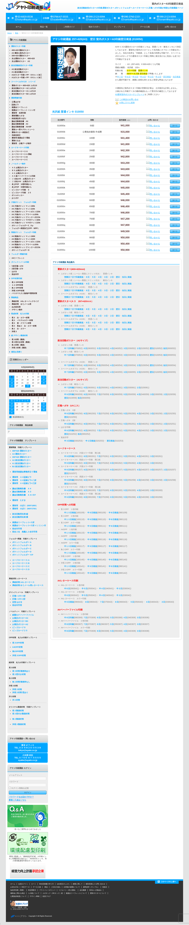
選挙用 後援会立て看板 (20, 138)
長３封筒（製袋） (18, 339)
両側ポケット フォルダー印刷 (23, 232)
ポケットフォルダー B (21, 545)
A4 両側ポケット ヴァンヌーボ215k (25, 247)
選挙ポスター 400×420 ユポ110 (24, 85)
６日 (87, 277)
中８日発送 (113, 513)
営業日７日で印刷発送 (73, 277)
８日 (85, 394)
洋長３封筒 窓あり (20, 692)
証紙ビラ (14, 105)
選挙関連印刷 (16, 98)
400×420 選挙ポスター (20, 50)
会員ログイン (23, 884)
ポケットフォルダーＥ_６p (22, 226)
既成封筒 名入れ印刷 (20, 314)
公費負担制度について (18, 896)
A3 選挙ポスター (19, 454)
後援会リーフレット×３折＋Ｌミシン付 (29, 525)
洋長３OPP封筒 (17, 291)
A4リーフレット (17, 258)
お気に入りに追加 (125, 102)
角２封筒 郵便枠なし (21, 682)
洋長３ (14, 331)
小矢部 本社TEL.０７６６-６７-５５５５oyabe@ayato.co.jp (27, 757)
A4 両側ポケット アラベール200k (24, 245)
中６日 (128, 77)
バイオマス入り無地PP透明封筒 (24, 293)
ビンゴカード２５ (20, 630)
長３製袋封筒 (18, 710)
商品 (16, 33)
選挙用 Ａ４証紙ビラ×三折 (24, 483)
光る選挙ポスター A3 (20, 61)
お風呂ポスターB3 (20, 621)
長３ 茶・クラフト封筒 (21, 323)
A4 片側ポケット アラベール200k (24, 214)
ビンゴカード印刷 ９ (20, 190)
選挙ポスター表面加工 (20, 132)
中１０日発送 (70, 513)
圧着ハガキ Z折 (19, 599)
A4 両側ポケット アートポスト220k (25, 242)
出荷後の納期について (72, 887)
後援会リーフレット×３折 (23, 522)
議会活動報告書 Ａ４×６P (24, 495)
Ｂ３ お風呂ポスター (19, 170)
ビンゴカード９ (19, 627)
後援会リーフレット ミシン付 (23, 110)
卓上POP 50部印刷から (21, 187)
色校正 (104, 887)
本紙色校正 (15, 135)
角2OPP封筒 (17, 651)
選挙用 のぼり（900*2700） (25, 509)
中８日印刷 (69, 617)
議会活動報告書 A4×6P (21, 127)
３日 (106, 277)
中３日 (151, 77)
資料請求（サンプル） (91, 887)
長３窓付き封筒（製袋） (21, 342)
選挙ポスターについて (98, 893)
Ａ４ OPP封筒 (17, 285)
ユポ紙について (33, 893)
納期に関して (78, 884)
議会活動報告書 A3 (19, 124)
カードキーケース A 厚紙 (21, 154)
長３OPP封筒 (18, 643)
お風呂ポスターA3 (20, 618)
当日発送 (176, 77)
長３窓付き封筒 (19, 674)
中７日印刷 (69, 348)
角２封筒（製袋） (18, 345)
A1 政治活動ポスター (19, 72)
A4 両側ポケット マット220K (23, 239)
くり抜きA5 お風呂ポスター (23, 179)
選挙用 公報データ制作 (21, 143)
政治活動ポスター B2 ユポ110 (23, 94)
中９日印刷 (69, 394)
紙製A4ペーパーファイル (23, 615)
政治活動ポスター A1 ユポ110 (23, 91)
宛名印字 (14, 274)
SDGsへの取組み (95, 890)
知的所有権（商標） (17, 890)
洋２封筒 (16, 700)
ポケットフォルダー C (21, 548)
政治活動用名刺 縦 (20, 514)
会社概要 (83, 890)
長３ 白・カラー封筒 (20, 318)
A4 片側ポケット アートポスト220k (25, 212)
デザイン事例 (34, 896)
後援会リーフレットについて (76, 893)
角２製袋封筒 (18, 719)
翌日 (118, 277)
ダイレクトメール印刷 (20, 262)
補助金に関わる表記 (17, 893)
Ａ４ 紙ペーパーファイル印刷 (23, 176)
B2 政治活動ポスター (21, 466)
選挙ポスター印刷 (18, 46)
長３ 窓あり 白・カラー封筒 (23, 326)
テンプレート (120, 27)
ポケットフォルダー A (21, 542)
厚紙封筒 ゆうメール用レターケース (28, 585)
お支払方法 (14, 887)
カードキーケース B (19, 157)
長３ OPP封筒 (17, 282)
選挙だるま (15, 141)
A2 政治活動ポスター (19, 69)
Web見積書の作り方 (46, 884)
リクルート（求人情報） (67, 890)
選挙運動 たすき (17, 116)
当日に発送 (127, 277)
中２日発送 (90, 441)
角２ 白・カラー (18, 329)
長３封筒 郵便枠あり (21, 671)
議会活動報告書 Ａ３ (21, 492)
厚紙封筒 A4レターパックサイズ (25, 301)
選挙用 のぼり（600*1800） (25, 505)
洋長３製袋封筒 (19, 724)
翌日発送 (167, 77)
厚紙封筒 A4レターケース (23, 582)
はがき (14, 271)
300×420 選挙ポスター (20, 56)
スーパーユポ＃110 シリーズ (23, 82)
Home (9, 33)
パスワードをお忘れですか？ (21, 797)
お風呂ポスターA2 (20, 624)
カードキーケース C (19, 160)
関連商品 (14, 297)
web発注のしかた (63, 884)
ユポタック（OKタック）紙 (53, 893)
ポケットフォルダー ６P (22, 555)
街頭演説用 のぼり (18, 118)
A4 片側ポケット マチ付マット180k (25, 220)
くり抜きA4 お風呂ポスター (23, 181)
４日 (100, 277)
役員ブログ (47, 896)
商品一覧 (44, 27)
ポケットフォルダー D (20, 250)
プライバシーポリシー (47, 890)
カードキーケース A (19, 151)
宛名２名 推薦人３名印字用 (24, 532)
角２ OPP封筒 (17, 288)
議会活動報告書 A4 (19, 121)
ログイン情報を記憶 (19, 788)
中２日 (158, 77)
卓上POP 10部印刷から (21, 184)
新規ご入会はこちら (17, 800)
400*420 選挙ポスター (21, 451)
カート (33, 884)
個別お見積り (16, 352)
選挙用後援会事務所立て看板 (24, 472)
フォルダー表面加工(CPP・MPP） (25, 228)
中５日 (135, 77)
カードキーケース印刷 (20, 148)
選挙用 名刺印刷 (18, 113)
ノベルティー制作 (18, 164)
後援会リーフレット (19, 107)
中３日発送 (69, 441)
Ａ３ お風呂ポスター (19, 168)
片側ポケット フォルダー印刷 (23, 202)
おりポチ (14, 198)
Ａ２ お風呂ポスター (19, 173)
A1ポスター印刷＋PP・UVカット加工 (26, 78)
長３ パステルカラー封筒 (22, 320)
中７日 (120, 77)
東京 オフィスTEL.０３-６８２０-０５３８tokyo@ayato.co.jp (27, 747)
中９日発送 (92, 513)
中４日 (143, 77)
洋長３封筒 (17, 689)
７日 (98, 394)
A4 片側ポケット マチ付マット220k (25, 223)
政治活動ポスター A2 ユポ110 (23, 88)
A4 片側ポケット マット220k (23, 209)
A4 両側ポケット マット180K (23, 236)
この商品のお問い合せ (127, 99)
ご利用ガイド (69, 27)
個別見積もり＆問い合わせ (95, 884)
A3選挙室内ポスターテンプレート (129, 94)
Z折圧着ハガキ (17, 269)
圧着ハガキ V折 (19, 596)
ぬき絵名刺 (15, 307)
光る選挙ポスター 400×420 (22, 58)
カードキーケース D (21, 569)
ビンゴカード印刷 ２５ (21, 193)
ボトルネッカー (17, 195)
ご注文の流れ (56, 887)
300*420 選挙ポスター (21, 457)
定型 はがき (17, 602)
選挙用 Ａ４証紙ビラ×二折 (24, 480)
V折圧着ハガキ (17, 266)
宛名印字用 (17, 529)
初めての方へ (94, 27)
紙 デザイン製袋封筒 (19, 335)
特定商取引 (32, 890)
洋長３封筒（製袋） (19, 348)
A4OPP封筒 (17, 647)
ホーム (18, 27)
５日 (94, 277)
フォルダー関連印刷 (19, 254)
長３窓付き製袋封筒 (21, 714)
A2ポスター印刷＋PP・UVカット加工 (26, 75)
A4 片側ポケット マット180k (23, 206)
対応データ (26, 887)
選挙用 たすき (19, 500)
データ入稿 (145, 27)
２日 (112, 277)
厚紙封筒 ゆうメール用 (21, 304)
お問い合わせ (170, 27)
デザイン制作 (16, 310)
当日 (165, 348)
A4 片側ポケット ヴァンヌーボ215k (25, 217)
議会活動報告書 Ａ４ (21, 488)
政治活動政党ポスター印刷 (21, 65)
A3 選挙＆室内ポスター (20, 53)
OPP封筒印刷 (16, 278)
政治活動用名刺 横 (20, 517)
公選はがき (15, 102)
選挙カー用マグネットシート (22, 130)
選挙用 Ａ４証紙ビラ (21, 477)
